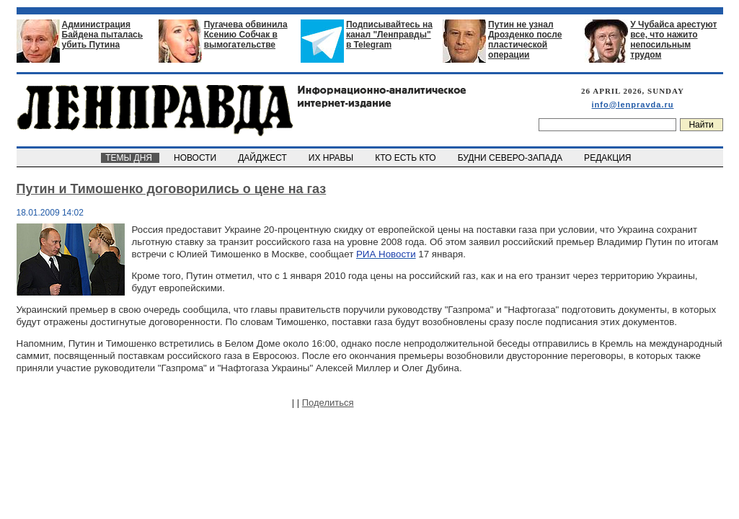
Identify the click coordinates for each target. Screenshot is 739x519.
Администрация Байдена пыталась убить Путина (102, 34)
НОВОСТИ (196, 158)
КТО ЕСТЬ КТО (407, 158)
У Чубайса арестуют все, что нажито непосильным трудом (673, 39)
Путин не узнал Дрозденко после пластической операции (525, 39)
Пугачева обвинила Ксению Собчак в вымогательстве (246, 34)
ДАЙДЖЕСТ (264, 158)
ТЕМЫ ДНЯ (130, 158)
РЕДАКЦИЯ (608, 158)
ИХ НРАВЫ (332, 158)
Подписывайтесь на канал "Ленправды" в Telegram (389, 34)
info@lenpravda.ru (633, 104)
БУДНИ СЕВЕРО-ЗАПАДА (511, 158)
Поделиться (328, 402)
